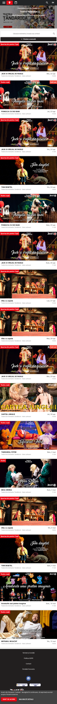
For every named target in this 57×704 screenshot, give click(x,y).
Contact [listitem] (28, 664)
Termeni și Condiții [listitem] (28, 653)
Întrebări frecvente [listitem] (28, 669)
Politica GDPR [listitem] (28, 659)
